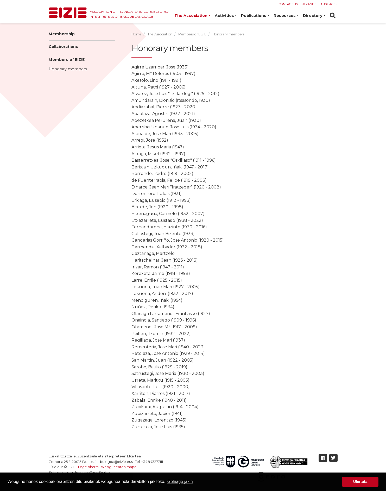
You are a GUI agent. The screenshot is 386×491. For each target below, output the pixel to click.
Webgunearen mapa (118, 467)
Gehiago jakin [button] (180, 481)
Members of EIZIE (67, 59)
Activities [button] (224, 15)
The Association (160, 34)
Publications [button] (253, 15)
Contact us (288, 4)
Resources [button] (285, 15)
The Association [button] (190, 15)
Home (136, 34)
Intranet (308, 4)
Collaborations (63, 46)
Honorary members (68, 69)
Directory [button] (312, 15)
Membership (62, 34)
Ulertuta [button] (360, 482)
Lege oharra (88, 467)
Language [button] (327, 4)
